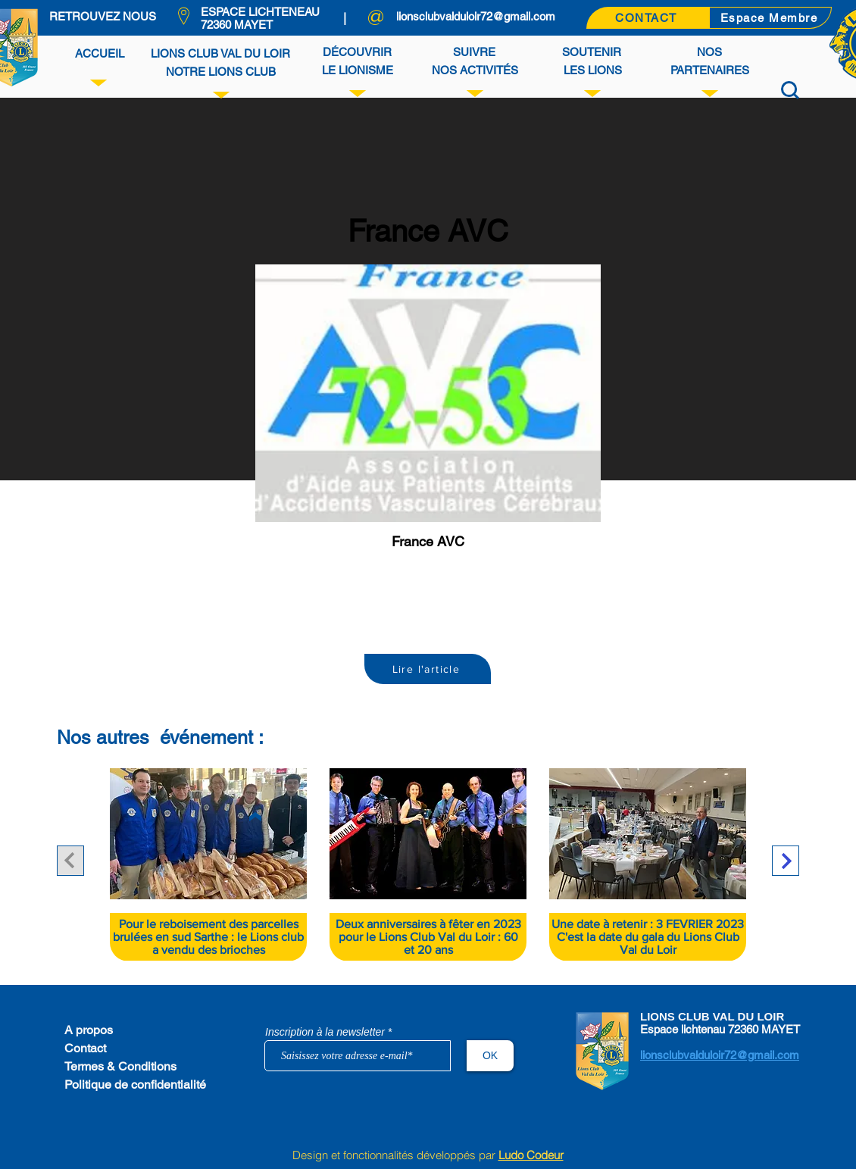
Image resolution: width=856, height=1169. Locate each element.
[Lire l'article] (427, 669)
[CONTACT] (647, 18)
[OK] (490, 1055)
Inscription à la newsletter (325, 1032)
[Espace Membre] (770, 18)
